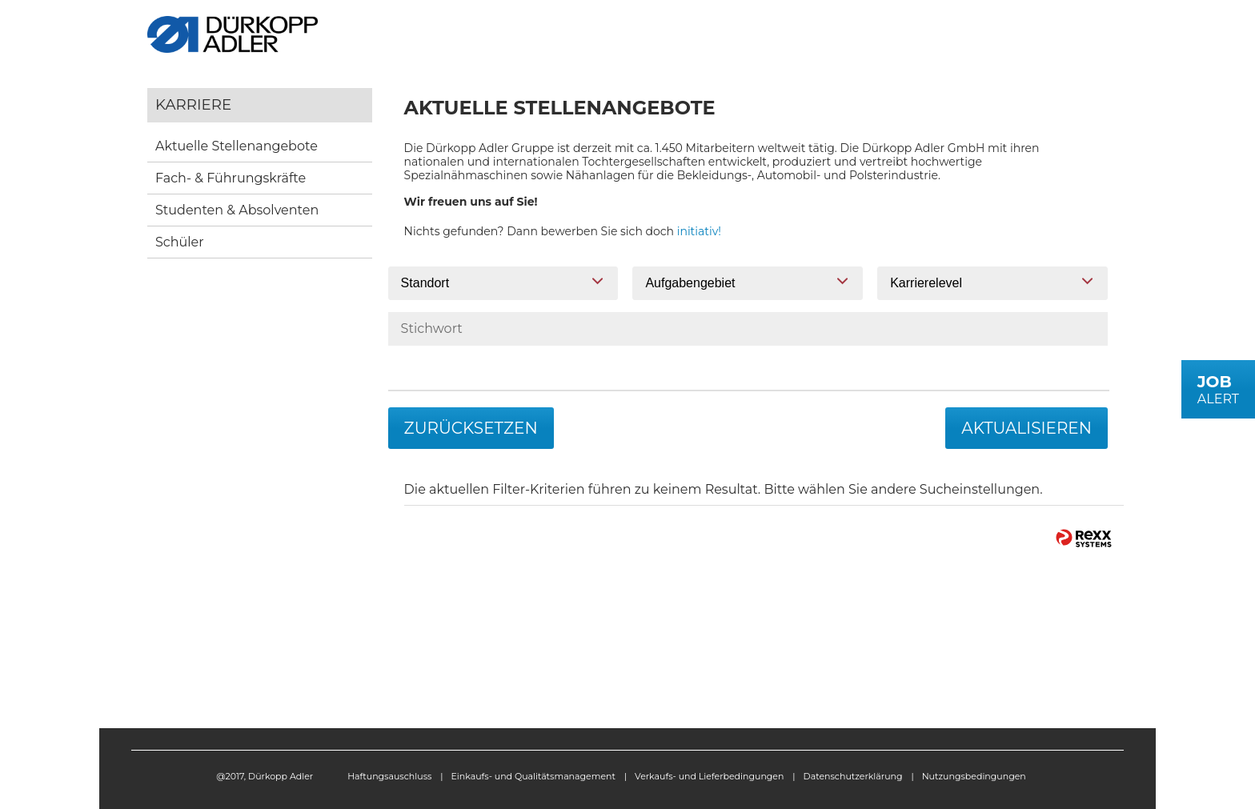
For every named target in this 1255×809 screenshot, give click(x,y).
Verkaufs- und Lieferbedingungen (709, 776)
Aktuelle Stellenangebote (236, 146)
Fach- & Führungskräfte (230, 178)
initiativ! (699, 231)
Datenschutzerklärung (853, 776)
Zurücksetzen (471, 428)
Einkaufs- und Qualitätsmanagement (533, 776)
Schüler (179, 242)
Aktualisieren (1026, 428)
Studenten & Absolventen (237, 210)
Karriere (193, 104)
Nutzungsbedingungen (974, 776)
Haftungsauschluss (389, 776)
